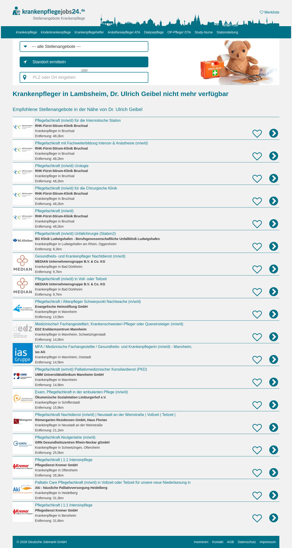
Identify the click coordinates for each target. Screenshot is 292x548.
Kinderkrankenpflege (56, 32)
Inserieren (201, 542)
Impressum (268, 542)
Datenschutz (247, 542)
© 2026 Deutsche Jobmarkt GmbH (42, 542)
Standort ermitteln (49, 62)
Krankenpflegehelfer (89, 32)
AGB (230, 542)
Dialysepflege (154, 32)
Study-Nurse (204, 32)
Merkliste (269, 12)
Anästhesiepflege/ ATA (124, 32)
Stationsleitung (227, 32)
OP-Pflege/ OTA (179, 32)
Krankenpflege (26, 32)
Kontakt (217, 542)
